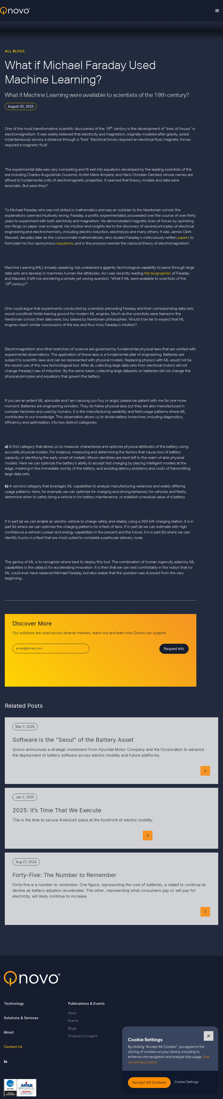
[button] (217, 11)
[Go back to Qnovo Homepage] (111, 978)
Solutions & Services (21, 1018)
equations (64, 243)
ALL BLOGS (15, 51)
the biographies (157, 273)
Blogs (72, 1028)
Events (73, 1021)
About (9, 1032)
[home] (15, 11)
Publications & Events (86, 1003)
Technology (14, 1003)
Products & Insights (82, 1036)
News (72, 1013)
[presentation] (48, 668)
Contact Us (13, 1047)
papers (183, 237)
